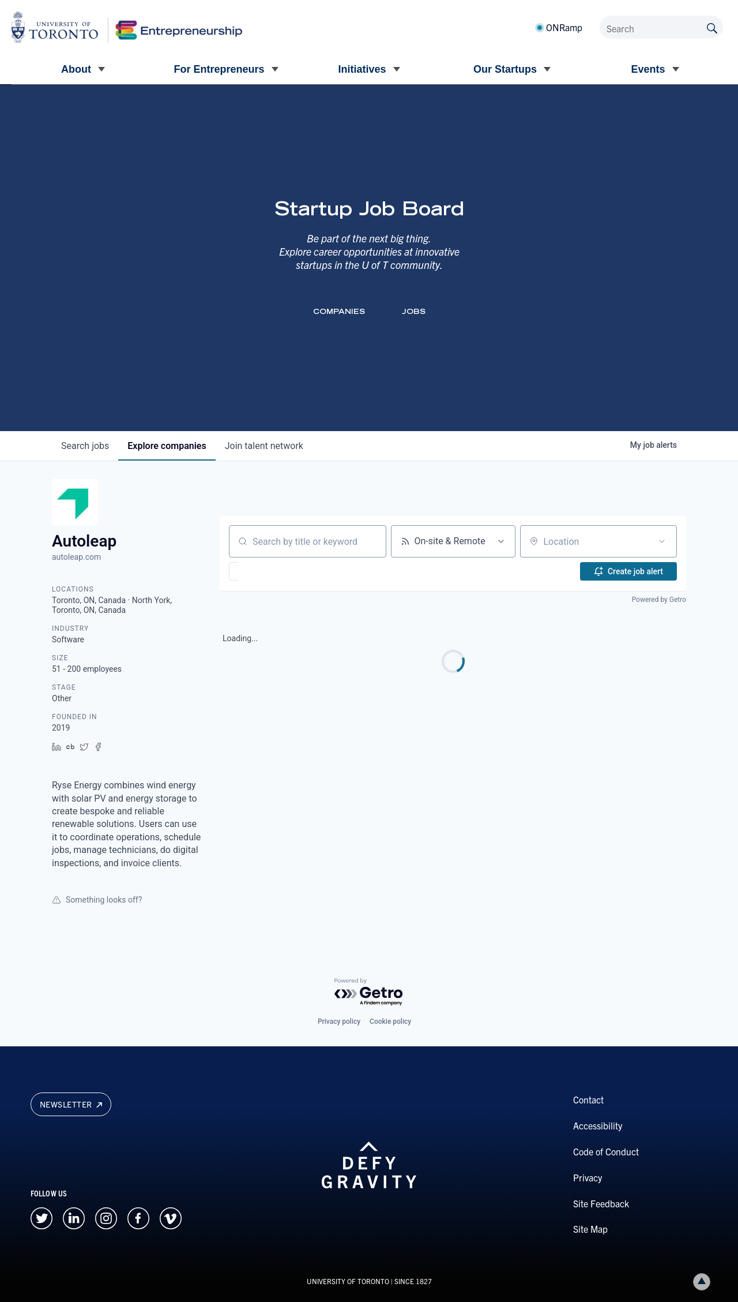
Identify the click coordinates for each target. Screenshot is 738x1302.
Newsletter (71, 1104)
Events (648, 69)
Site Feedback (601, 1203)
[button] (267, 571)
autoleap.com (76, 557)
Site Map (590, 1228)
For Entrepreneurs (219, 69)
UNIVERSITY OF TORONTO (348, 1281)
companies (166, 445)
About (76, 69)
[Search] (661, 27)
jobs (85, 445)
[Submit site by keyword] (712, 27)
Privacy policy (339, 1021)
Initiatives (362, 69)
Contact (588, 1099)
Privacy (587, 1177)
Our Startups (505, 69)
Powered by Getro (659, 600)
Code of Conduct (606, 1151)
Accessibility (597, 1125)
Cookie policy (390, 1021)
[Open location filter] (662, 541)
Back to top (704, 1281)
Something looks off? (97, 899)
